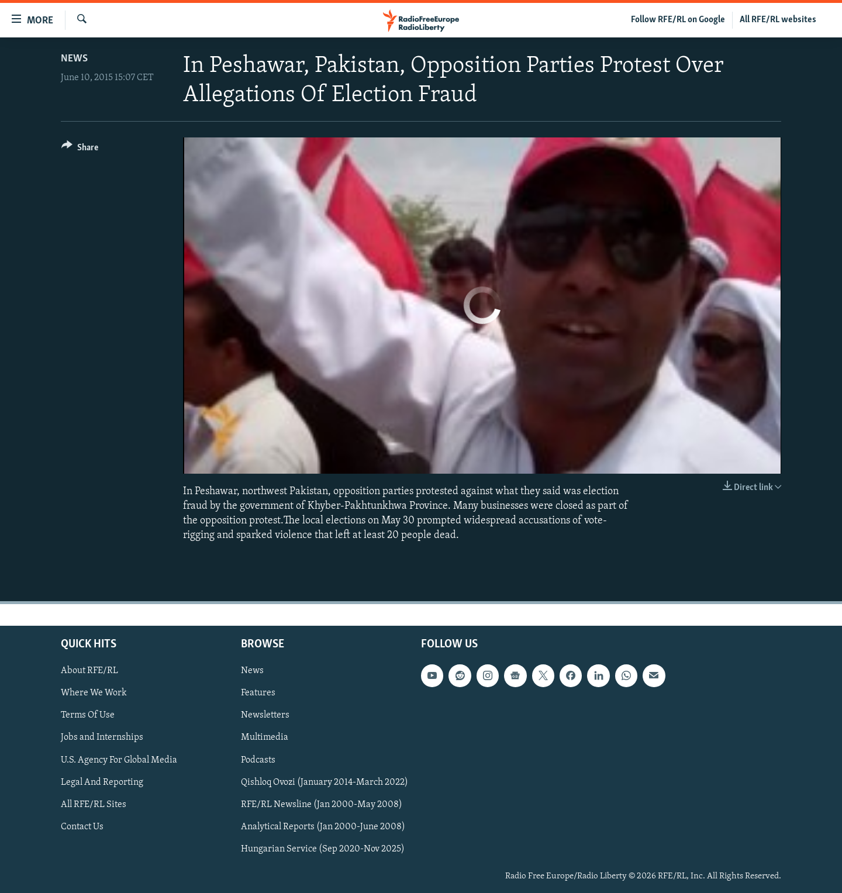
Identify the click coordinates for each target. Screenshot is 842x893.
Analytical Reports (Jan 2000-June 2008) (323, 826)
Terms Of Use (88, 715)
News (74, 58)
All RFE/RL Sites (93, 804)
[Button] (79, 149)
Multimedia (264, 737)
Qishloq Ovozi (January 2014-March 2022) (324, 782)
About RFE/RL (89, 670)
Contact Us (82, 826)
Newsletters (265, 715)
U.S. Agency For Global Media (119, 759)
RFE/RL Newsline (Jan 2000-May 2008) (321, 804)
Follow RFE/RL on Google (678, 20)
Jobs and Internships (102, 737)
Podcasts (258, 759)
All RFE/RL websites (778, 20)
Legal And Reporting (102, 782)
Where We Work (94, 693)
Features (258, 693)
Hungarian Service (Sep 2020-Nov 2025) (323, 848)
